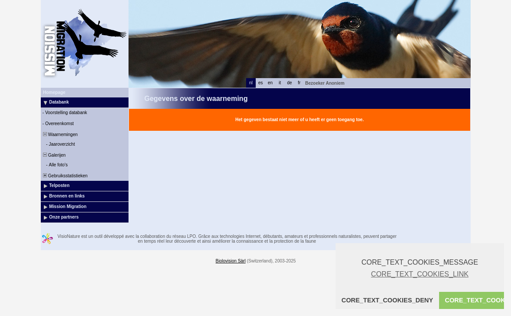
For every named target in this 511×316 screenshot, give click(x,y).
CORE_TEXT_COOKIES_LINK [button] (419, 274)
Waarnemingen (60, 134)
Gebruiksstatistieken (65, 175)
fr (299, 82)
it (280, 82)
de (289, 82)
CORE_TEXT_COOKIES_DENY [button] (387, 300)
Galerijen (54, 155)
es (260, 82)
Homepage (54, 92)
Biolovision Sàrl (231, 261)
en (270, 82)
